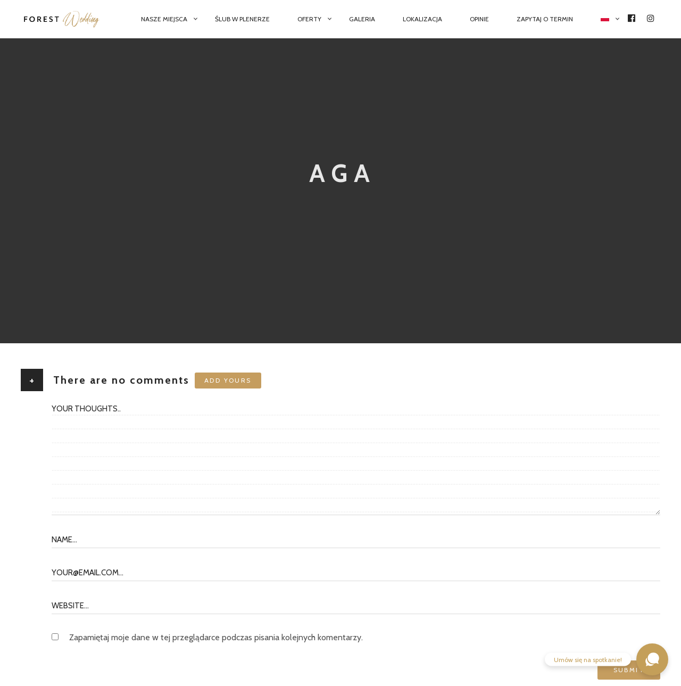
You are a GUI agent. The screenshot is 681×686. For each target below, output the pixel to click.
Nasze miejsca (164, 19)
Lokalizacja (422, 19)
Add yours (228, 380)
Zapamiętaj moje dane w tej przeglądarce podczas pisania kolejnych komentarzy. (216, 637)
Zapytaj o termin (545, 19)
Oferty (309, 19)
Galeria (362, 19)
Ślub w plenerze (242, 19)
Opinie (479, 19)
